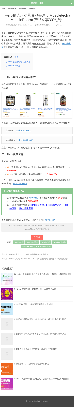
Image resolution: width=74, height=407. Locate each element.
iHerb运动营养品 (59, 242)
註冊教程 (32, 9)
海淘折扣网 (50, 220)
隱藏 (16, 57)
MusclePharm (37, 36)
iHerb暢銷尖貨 (53, 205)
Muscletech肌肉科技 (43, 246)
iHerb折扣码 (39, 43)
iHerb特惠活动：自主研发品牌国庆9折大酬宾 (28, 254)
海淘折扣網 (37, 3)
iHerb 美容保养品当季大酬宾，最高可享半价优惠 (35, 354)
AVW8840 (33, 198)
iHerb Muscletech (23, 130)
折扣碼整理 (12, 9)
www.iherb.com (20, 183)
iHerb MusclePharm (24, 140)
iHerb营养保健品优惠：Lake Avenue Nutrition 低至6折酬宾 (40, 324)
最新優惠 (22, 9)
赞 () (36, 237)
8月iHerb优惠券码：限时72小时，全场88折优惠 (35, 294)
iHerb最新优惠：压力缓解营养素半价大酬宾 (33, 309)
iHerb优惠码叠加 (32, 242)
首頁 (3, 9)
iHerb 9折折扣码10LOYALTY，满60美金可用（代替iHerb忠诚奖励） (39, 259)
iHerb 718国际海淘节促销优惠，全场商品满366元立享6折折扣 (41, 384)
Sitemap (45, 401)
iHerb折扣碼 (44, 25)
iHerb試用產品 (26, 208)
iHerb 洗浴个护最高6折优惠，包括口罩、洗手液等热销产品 (40, 339)
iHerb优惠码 (18, 242)
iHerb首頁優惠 (36, 205)
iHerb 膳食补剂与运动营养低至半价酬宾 (31, 369)
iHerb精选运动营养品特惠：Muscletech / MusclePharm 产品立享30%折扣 (37, 17)
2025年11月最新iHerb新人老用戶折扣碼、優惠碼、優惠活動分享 (42, 274)
